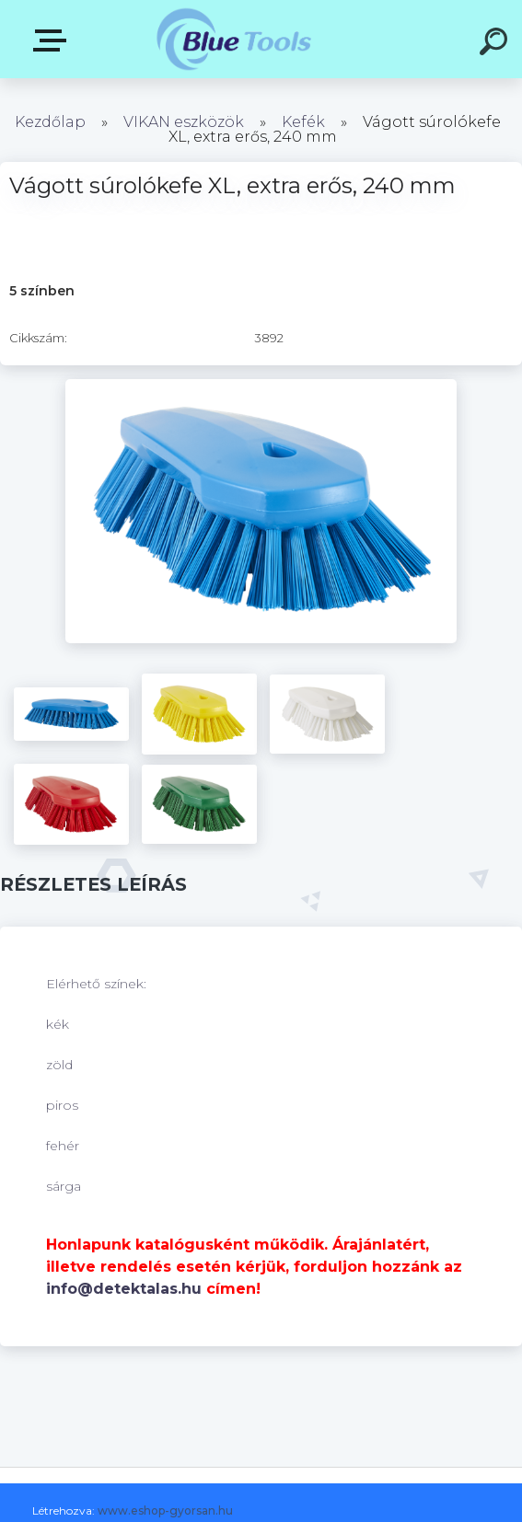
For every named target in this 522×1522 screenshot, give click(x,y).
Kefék (303, 122)
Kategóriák (53, 40)
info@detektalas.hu (124, 1288)
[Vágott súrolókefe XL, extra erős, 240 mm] (261, 385)
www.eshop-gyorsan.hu (165, 1510)
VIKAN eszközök (183, 122)
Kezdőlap (50, 122)
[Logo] (233, 39)
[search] (496, 44)
